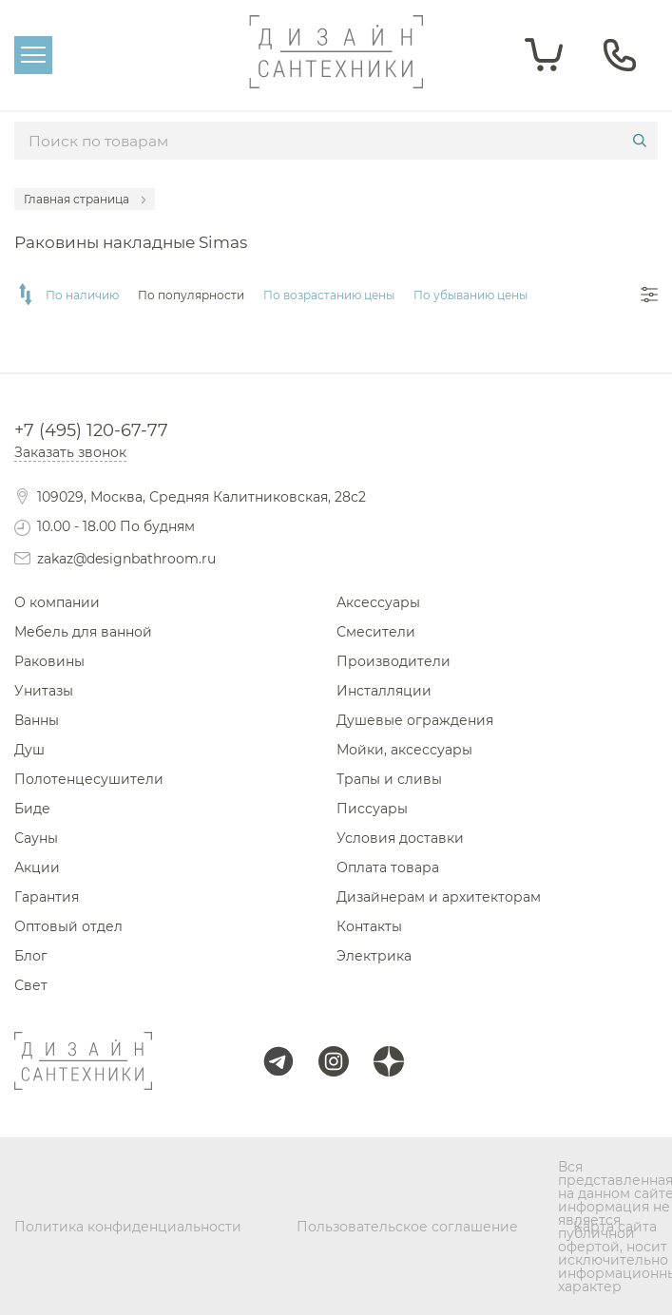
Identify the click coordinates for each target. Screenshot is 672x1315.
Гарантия (46, 896)
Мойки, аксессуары (404, 749)
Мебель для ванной (83, 631)
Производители (393, 661)
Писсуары (372, 808)
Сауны (36, 838)
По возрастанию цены (328, 295)
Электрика (374, 955)
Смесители (375, 631)
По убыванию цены (470, 295)
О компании (57, 602)
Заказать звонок (70, 452)
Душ (29, 749)
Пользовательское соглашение (407, 1226)
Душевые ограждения (414, 720)
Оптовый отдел (68, 926)
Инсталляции (384, 690)
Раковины (49, 661)
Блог (31, 955)
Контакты (369, 926)
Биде (32, 808)
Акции (37, 867)
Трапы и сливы (389, 779)
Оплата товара (387, 867)
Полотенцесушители (88, 779)
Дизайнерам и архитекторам (438, 896)
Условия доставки (400, 838)
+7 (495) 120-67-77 (91, 430)
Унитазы (43, 690)
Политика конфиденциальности (127, 1226)
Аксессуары (378, 602)
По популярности (191, 295)
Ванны (36, 720)
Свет (31, 985)
